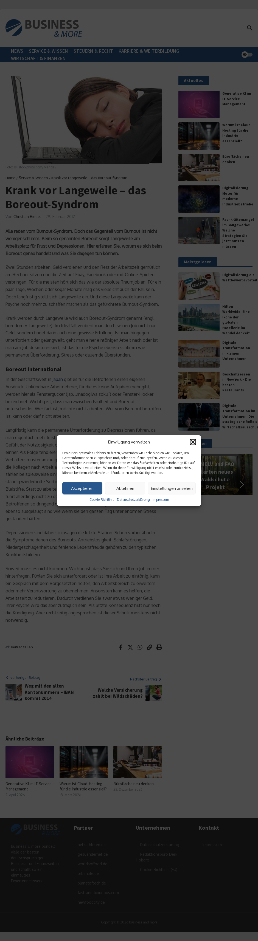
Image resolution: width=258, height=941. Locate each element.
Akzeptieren (82, 488)
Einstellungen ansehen (172, 488)
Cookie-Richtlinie (101, 500)
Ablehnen (125, 488)
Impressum (161, 500)
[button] (193, 442)
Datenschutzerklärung (133, 500)
